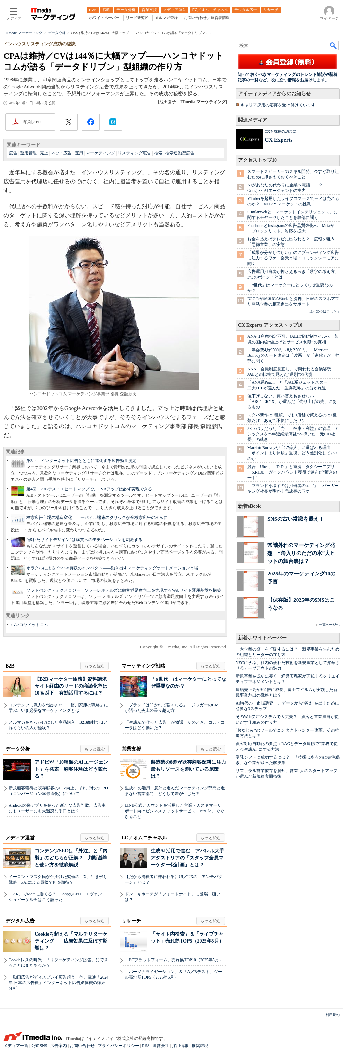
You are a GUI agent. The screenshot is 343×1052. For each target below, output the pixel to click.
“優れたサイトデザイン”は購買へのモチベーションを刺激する (84, 539)
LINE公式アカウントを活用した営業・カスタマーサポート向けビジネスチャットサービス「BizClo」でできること (174, 811)
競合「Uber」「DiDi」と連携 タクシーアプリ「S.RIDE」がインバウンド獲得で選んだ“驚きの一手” (292, 472)
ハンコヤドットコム (29, 624)
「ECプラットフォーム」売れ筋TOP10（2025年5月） (174, 959)
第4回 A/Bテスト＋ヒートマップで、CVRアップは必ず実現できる (89, 489)
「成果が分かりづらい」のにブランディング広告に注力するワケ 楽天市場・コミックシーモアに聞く (293, 258)
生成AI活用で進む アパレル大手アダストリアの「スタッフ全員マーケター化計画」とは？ (187, 857)
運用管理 (28, 153)
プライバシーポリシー (118, 1045)
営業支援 (131, 749)
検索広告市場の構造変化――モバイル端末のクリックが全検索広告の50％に (97, 517)
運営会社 (160, 1045)
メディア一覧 (15, 1045)
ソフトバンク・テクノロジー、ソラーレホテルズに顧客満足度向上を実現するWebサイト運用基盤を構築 (123, 590)
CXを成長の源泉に (281, 131)
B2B (10, 666)
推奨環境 (200, 1045)
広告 (13, 153)
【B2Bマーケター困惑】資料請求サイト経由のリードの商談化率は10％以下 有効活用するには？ (71, 686)
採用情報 (180, 1045)
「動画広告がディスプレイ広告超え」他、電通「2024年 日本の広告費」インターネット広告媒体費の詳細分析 (58, 983)
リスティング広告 (134, 153)
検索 (158, 153)
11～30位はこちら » (324, 311)
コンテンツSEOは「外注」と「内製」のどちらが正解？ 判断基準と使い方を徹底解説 (71, 857)
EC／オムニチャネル (144, 837)
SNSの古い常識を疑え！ (295, 519)
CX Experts (278, 140)
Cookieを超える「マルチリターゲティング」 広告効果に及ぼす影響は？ (71, 941)
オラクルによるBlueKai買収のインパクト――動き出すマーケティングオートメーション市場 (112, 568)
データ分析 (18, 749)
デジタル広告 (20, 920)
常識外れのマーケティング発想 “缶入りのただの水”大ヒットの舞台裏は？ (301, 553)
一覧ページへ (329, 624)
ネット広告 (61, 153)
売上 (44, 153)
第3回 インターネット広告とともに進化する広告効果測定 (81, 460)
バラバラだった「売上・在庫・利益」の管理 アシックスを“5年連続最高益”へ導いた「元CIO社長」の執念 (293, 434)
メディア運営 (20, 837)
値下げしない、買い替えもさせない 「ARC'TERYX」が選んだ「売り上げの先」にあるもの (292, 401)
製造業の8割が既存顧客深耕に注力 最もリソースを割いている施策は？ (191, 769)
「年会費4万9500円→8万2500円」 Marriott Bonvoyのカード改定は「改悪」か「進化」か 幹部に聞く (293, 355)
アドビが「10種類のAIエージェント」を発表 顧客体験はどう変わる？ (71, 769)
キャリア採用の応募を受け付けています (277, 105)
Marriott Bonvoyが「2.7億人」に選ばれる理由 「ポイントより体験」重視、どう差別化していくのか (293, 453)
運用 (79, 153)
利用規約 (333, 1015)
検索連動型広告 (179, 153)
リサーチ (131, 920)
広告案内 (58, 1045)
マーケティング (100, 153)
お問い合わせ (82, 1045)
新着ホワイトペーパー (262, 637)
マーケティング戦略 (143, 666)
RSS (145, 1045)
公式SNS (39, 1045)
